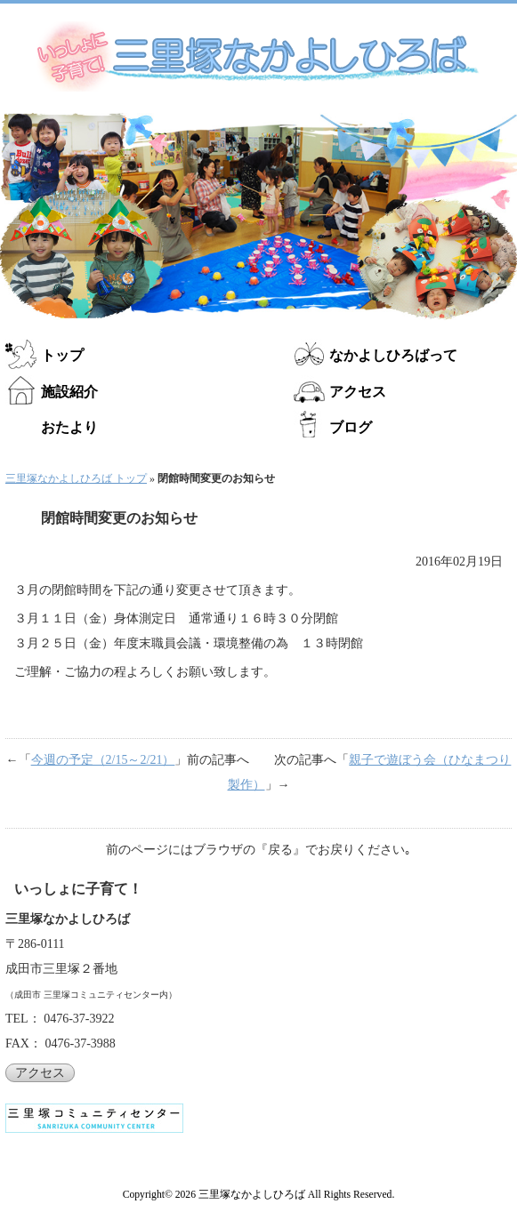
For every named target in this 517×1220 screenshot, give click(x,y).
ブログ (350, 427)
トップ (62, 355)
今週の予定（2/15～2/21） (103, 760)
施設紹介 (69, 391)
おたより (69, 427)
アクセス (357, 391)
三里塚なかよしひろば (251, 1194)
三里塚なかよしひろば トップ (76, 478)
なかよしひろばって (393, 355)
